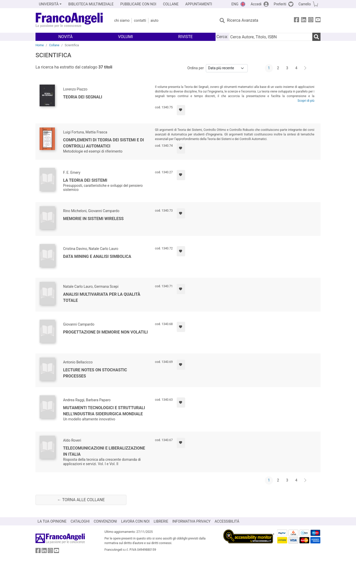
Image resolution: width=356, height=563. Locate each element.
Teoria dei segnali (82, 97)
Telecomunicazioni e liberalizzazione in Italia (104, 451)
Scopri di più (306, 100)
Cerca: (222, 36)
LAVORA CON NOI (135, 521)
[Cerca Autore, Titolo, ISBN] (270, 37)
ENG (234, 4)
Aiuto (154, 20)
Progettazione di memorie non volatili (105, 332)
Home (39, 45)
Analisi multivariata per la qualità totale (101, 297)
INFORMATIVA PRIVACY (191, 521)
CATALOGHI (80, 521)
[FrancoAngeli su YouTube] (318, 20)
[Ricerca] (316, 37)
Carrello (305, 4)
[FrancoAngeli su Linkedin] (303, 20)
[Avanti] (305, 68)
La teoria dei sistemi (85, 180)
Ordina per (195, 68)
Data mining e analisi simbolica (97, 256)
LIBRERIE (161, 521)
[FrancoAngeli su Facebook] (296, 20)
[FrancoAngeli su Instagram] (310, 20)
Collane (54, 45)
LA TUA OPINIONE (52, 521)
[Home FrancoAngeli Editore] (69, 20)
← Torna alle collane (81, 499)
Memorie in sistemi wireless (93, 218)
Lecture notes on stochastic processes (95, 372)
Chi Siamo (121, 20)
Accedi (256, 4)
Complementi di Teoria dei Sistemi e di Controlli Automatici (103, 142)
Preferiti (280, 4)
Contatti (140, 20)
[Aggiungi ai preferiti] (181, 110)
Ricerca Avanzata (242, 20)
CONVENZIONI (105, 521)
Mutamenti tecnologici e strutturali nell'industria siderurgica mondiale (104, 410)
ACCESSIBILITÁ (227, 521)
